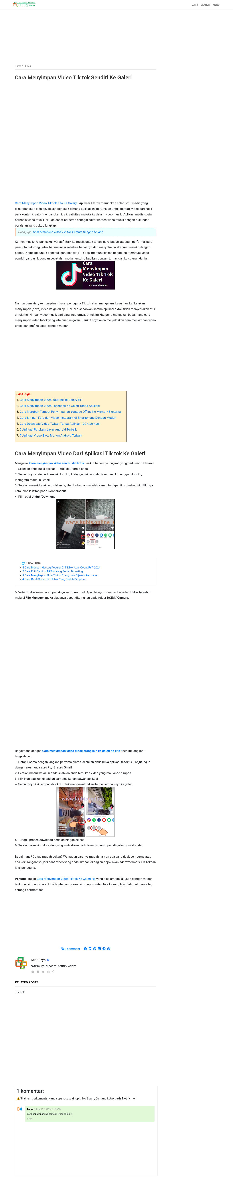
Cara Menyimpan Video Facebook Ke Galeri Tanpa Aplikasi (60, 406)
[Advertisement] (116, 35)
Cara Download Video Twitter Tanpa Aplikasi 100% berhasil (60, 423)
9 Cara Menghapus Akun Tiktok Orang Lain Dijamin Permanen (60, 575)
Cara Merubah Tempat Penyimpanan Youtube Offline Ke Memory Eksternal (70, 411)
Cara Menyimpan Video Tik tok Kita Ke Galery (46, 203)
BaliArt (30, 1109)
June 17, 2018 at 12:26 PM (48, 1109)
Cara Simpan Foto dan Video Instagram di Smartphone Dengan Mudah (68, 417)
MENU (216, 4)
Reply (29, 1118)
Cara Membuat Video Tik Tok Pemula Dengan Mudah (68, 232)
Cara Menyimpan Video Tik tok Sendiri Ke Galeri (73, 77)
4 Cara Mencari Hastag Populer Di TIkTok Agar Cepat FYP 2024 (61, 567)
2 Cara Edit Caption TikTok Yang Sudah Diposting (52, 571)
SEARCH (205, 4)
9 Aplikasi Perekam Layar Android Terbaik (48, 429)
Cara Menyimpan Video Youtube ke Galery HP (51, 400)
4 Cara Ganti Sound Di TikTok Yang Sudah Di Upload (54, 579)
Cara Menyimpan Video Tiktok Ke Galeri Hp (66, 879)
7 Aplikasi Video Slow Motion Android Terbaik (51, 435)
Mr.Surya (39, 960)
